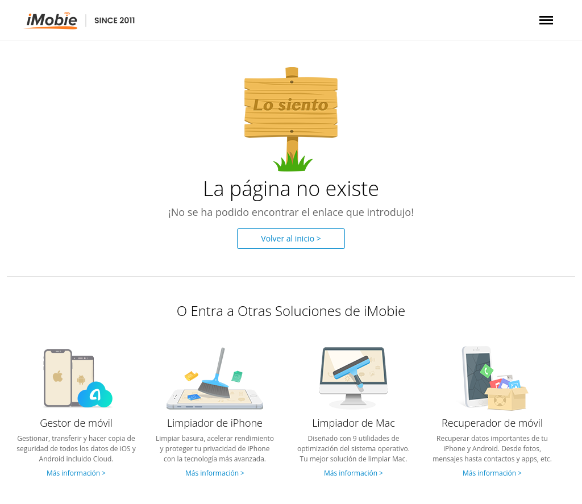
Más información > (76, 473)
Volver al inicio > (291, 238)
